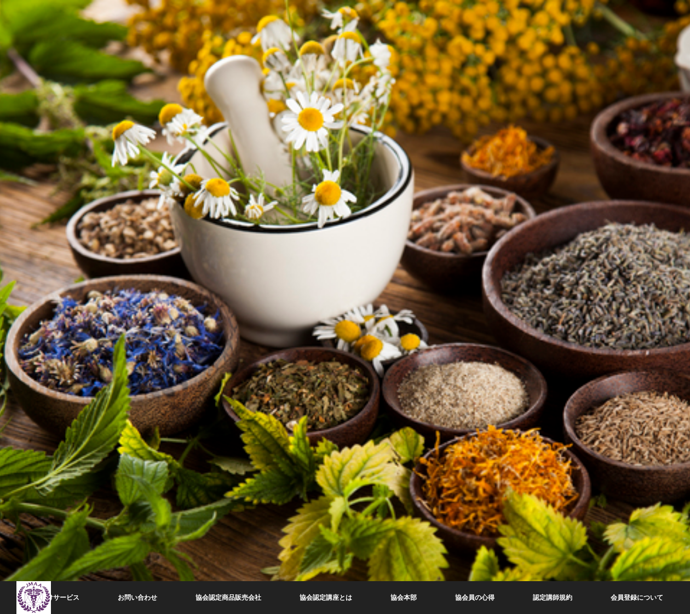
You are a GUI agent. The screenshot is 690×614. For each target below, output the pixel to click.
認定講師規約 (552, 597)
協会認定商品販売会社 (228, 597)
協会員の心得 (475, 597)
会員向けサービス (53, 597)
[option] (345, 307)
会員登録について (637, 597)
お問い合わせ (137, 597)
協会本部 (403, 597)
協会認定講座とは (326, 597)
